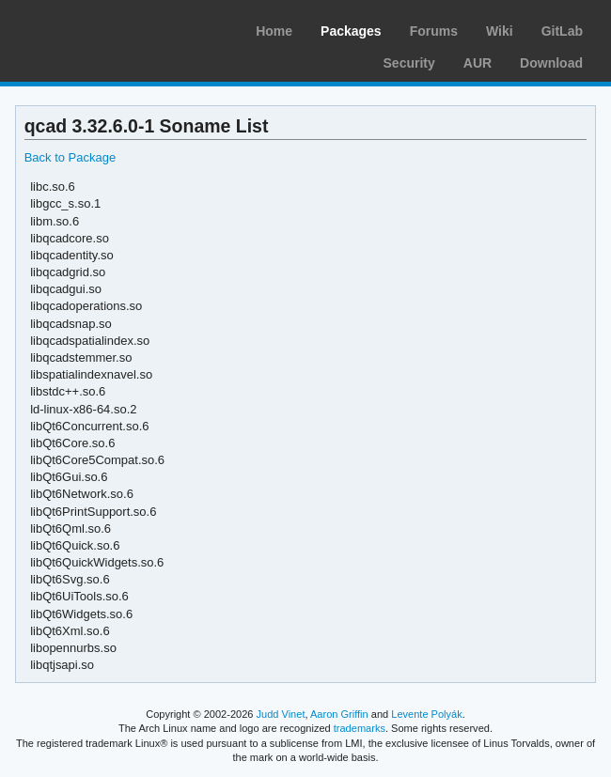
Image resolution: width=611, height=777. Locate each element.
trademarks (359, 728)
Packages (351, 31)
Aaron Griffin (339, 714)
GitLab (562, 31)
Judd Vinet (281, 714)
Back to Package (70, 157)
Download (551, 62)
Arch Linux (103, 28)
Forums (434, 31)
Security (409, 62)
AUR (477, 62)
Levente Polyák (426, 714)
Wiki (499, 31)
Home (274, 31)
